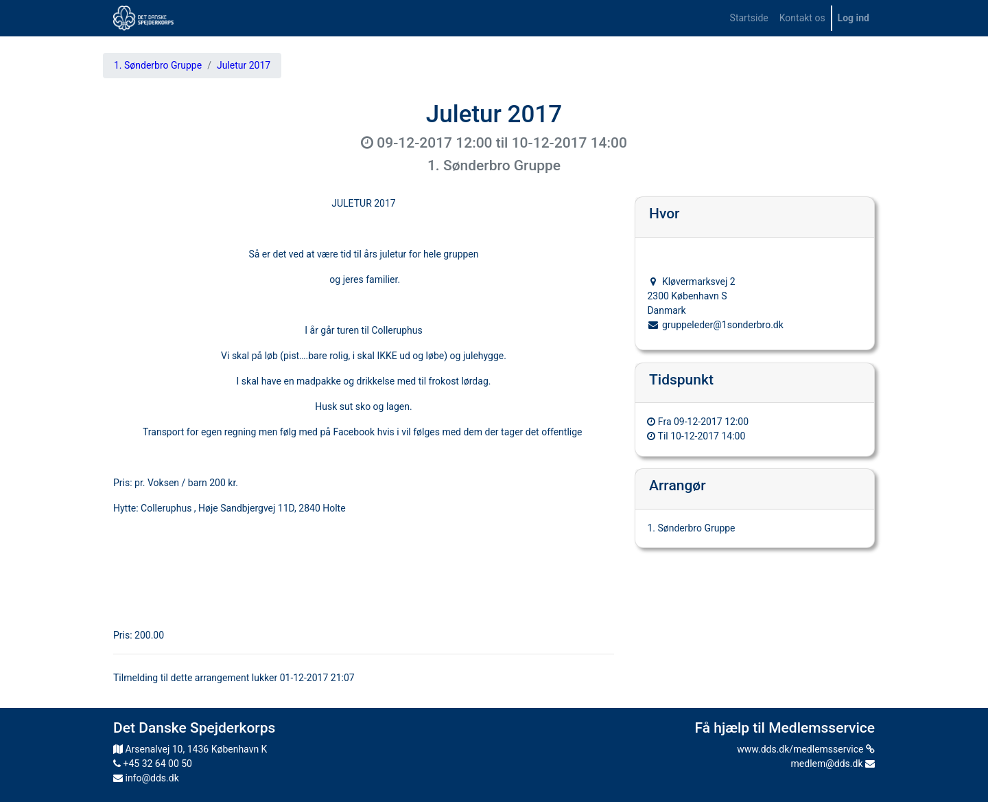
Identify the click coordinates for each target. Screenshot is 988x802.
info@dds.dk (146, 777)
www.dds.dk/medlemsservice (806, 749)
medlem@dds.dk (833, 763)
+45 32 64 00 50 (152, 763)
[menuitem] (749, 18)
